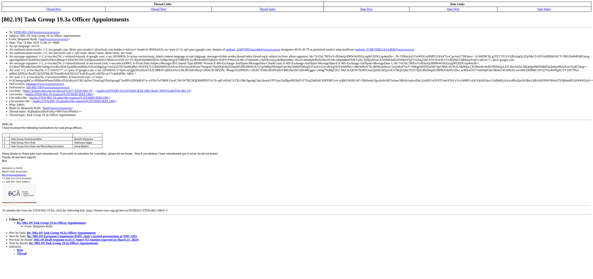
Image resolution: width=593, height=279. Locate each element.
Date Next (453, 9)
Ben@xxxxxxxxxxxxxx (14, 175)
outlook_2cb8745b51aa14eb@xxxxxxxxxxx (253, 49)
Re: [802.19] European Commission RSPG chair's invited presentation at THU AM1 (82, 236)
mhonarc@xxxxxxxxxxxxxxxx (45, 84)
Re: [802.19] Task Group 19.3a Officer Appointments (51, 222)
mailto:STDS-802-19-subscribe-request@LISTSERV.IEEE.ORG (69, 97)
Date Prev (366, 9)
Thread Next (158, 9)
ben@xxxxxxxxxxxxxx (53, 39)
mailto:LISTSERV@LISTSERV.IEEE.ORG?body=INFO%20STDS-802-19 (143, 90)
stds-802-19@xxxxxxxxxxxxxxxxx (48, 87)
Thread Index (267, 9)
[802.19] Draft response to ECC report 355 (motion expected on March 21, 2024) (86, 239)
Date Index (544, 9)
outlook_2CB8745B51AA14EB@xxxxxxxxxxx (384, 49)
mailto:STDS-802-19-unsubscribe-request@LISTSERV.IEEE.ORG (74, 101)
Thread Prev (53, 9)
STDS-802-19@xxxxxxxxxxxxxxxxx (37, 32)
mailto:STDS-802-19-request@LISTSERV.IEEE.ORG (59, 94)
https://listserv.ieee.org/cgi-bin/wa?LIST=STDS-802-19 (57, 90)
